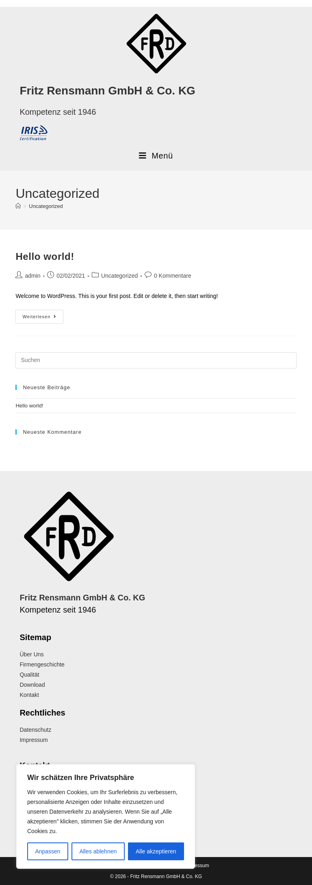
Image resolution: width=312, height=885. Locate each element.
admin (32, 275)
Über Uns (31, 654)
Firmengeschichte (42, 664)
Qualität (29, 674)
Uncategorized (46, 206)
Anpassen (47, 851)
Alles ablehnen (98, 851)
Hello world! (44, 256)
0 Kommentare (172, 275)
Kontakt (29, 695)
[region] (105, 816)
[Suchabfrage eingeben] (155, 360)
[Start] (18, 206)
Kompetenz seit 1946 (58, 111)
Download (32, 684)
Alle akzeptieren (156, 851)
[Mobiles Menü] (156, 156)
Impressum (34, 740)
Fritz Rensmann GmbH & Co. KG (107, 90)
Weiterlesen (42, 314)
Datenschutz (35, 729)
